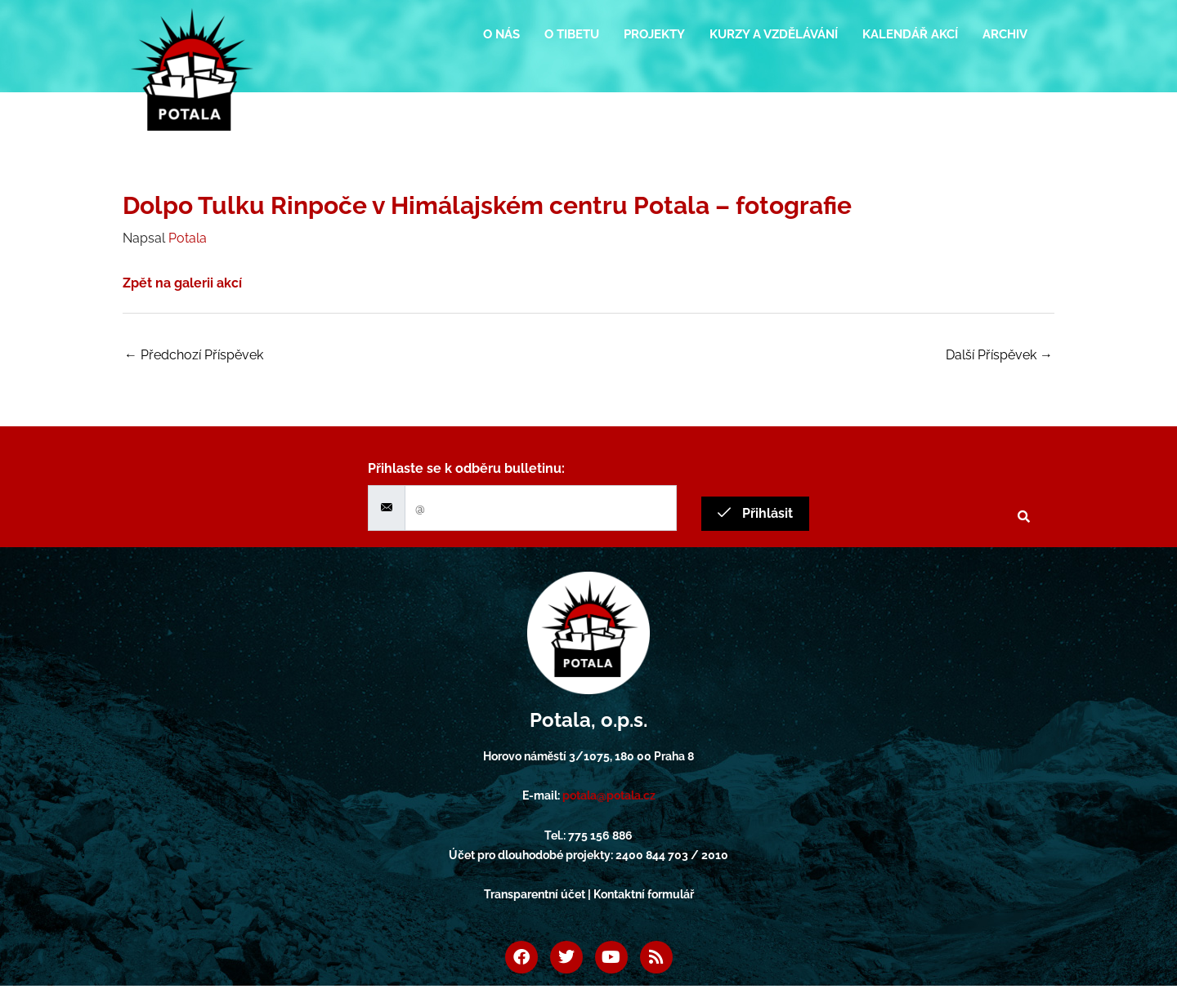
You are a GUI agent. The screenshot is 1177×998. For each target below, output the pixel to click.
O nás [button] (501, 34)
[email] (541, 508)
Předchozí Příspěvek (193, 355)
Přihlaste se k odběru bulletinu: (466, 468)
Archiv (1004, 34)
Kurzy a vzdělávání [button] (773, 34)
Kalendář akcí (910, 34)
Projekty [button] (654, 34)
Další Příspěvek (999, 355)
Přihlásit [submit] (755, 513)
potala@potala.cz (609, 795)
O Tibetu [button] (571, 34)
